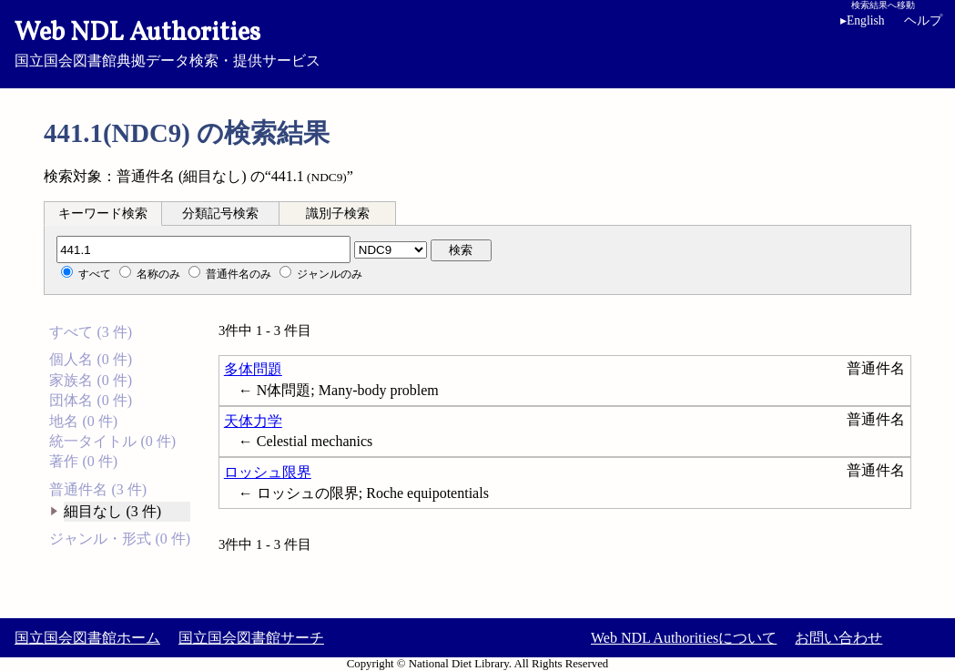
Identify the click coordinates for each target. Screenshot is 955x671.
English (862, 20)
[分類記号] (203, 249)
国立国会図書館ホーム (87, 638)
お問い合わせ (838, 638)
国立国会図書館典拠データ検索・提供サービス (477, 41)
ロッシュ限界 (267, 472)
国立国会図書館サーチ (251, 638)
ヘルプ (923, 20)
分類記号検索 (220, 213)
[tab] (103, 213)
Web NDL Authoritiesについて (684, 638)
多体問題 (253, 369)
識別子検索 (338, 213)
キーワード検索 (102, 213)
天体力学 (253, 421)
